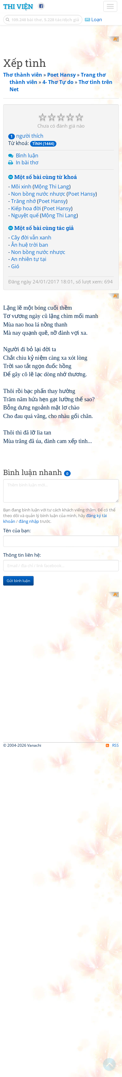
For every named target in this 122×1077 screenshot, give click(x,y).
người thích (25, 251)
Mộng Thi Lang (51, 302)
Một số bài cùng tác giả (41, 344)
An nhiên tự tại (28, 375)
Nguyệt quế (25, 331)
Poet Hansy (81, 309)
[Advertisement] (61, 97)
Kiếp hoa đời (26, 324)
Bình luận (27, 271)
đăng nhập (29, 752)
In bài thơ (27, 278)
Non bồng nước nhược (38, 309)
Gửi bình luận (18, 811)
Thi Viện (18, 6)
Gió (15, 382)
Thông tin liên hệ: (22, 785)
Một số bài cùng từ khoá (42, 293)
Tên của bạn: (17, 761)
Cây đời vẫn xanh (31, 353)
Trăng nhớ (23, 317)
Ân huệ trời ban (29, 360)
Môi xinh (21, 302)
